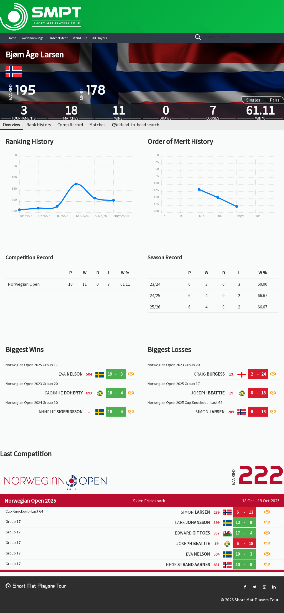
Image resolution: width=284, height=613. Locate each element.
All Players (99, 38)
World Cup (80, 38)
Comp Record (70, 124)
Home (12, 38)
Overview (11, 124)
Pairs (274, 100)
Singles (253, 100)
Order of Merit (58, 38)
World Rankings (32, 38)
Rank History (38, 124)
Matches (97, 124)
